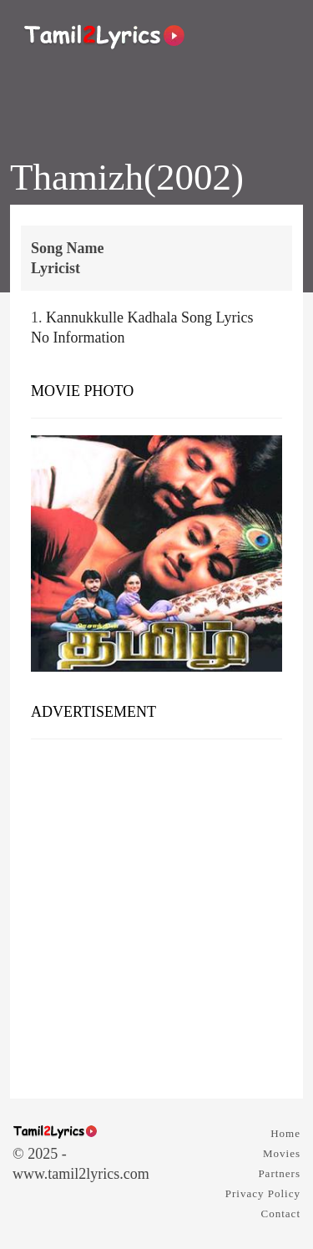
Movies (281, 1153)
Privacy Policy (262, 1193)
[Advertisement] (156, 912)
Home (285, 1133)
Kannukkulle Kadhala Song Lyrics (149, 317)
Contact (280, 1213)
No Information (77, 337)
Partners (279, 1173)
